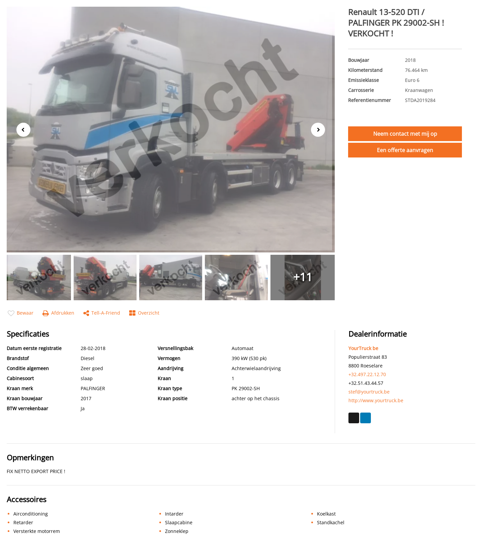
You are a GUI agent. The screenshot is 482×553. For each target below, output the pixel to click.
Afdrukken (58, 313)
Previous (21, 129)
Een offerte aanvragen (405, 150)
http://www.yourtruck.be (375, 400)
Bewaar (20, 313)
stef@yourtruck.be (369, 392)
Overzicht (144, 313)
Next (320, 130)
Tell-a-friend (101, 313)
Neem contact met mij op (405, 133)
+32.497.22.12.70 (367, 374)
